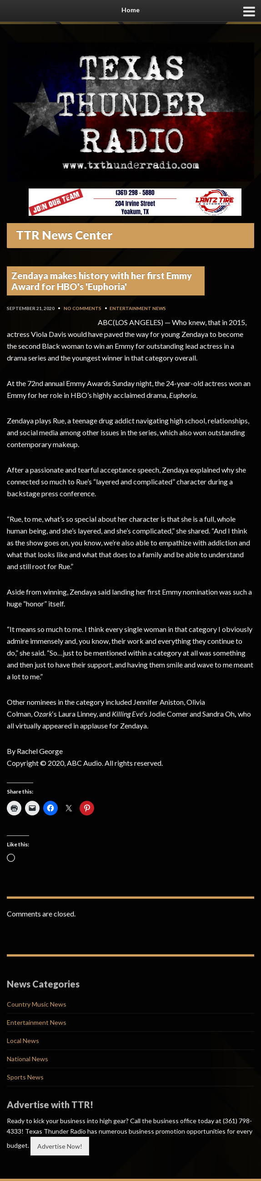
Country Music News (36, 1004)
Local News (23, 1040)
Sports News (25, 1077)
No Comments (82, 308)
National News (27, 1059)
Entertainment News (138, 308)
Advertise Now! (59, 1146)
